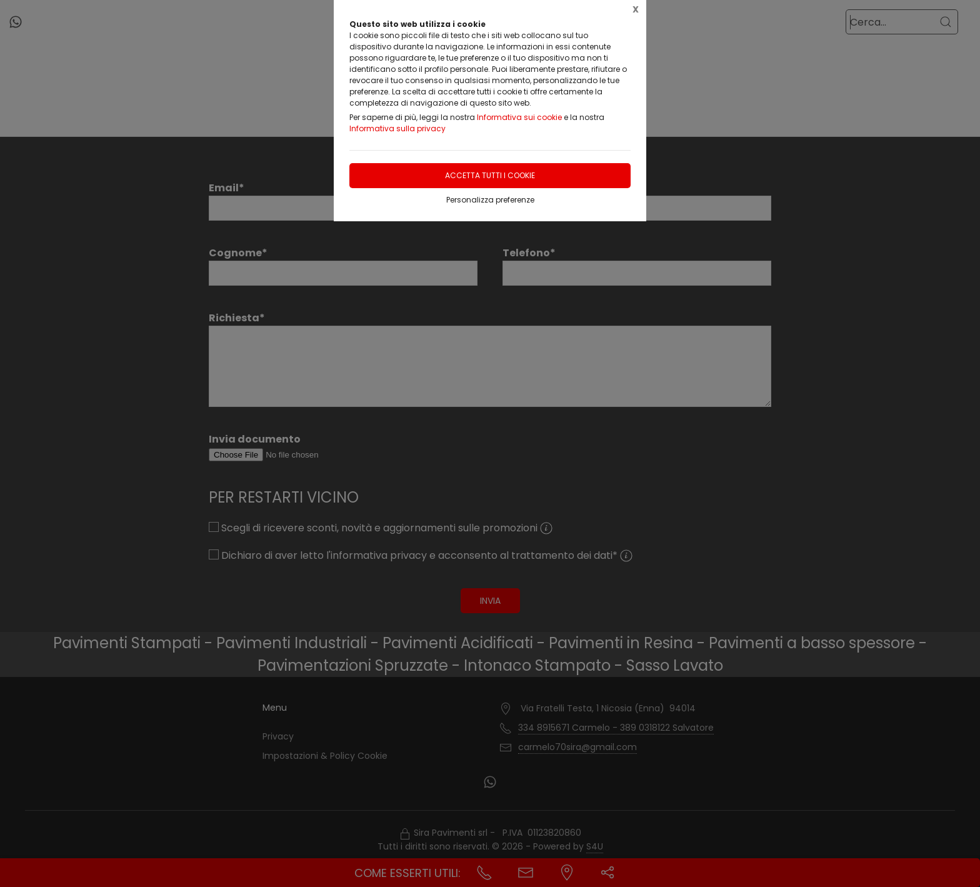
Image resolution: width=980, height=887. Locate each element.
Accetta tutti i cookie (490, 175)
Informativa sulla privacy (397, 128)
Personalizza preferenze (490, 199)
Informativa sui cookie (519, 117)
